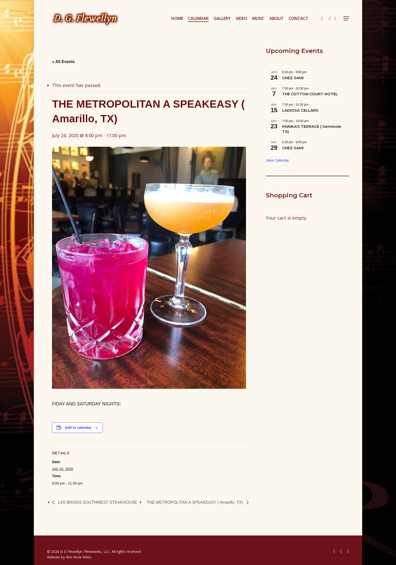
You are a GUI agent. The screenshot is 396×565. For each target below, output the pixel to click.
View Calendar (277, 160)
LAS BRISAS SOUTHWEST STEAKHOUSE (97, 502)
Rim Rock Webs (78, 557)
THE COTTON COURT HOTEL (310, 94)
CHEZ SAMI (293, 77)
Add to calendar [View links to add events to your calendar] (78, 428)
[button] (346, 18)
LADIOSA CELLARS (300, 110)
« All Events (63, 62)
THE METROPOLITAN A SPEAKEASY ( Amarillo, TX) (195, 502)
